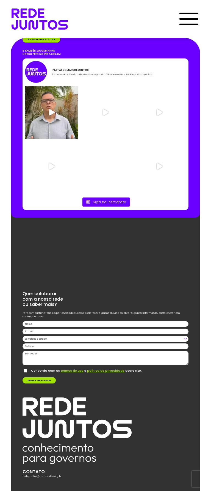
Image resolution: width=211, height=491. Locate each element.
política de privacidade (105, 370)
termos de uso (72, 370)
